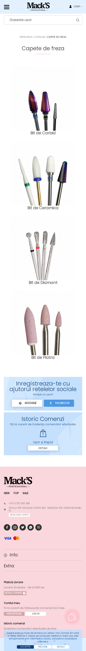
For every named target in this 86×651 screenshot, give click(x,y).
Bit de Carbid (43, 133)
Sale (25, 493)
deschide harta (19, 514)
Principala (26, 37)
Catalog (40, 37)
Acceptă (25, 646)
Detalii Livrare (15, 593)
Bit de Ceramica (42, 208)
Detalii (43, 448)
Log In (35, 613)
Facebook (59, 403)
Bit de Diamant (43, 282)
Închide (42, 646)
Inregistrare (14, 613)
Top (16, 493)
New (7, 493)
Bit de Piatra (43, 357)
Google (27, 403)
